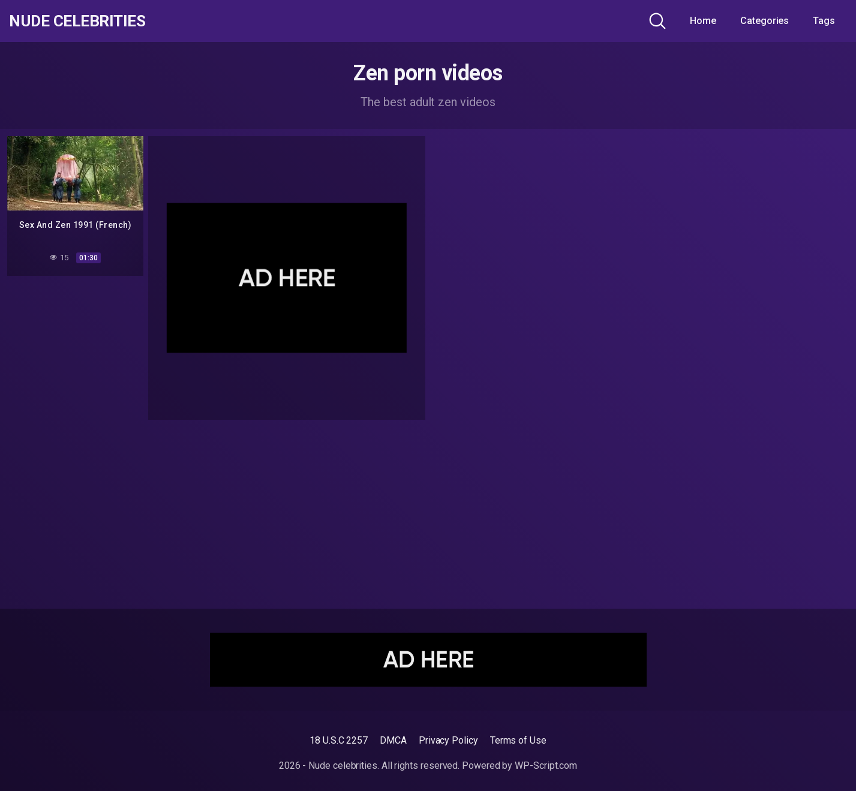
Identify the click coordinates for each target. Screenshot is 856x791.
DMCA (393, 740)
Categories (764, 20)
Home (703, 20)
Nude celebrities (81, 21)
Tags (824, 20)
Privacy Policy (448, 740)
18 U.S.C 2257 (339, 740)
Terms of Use (518, 740)
